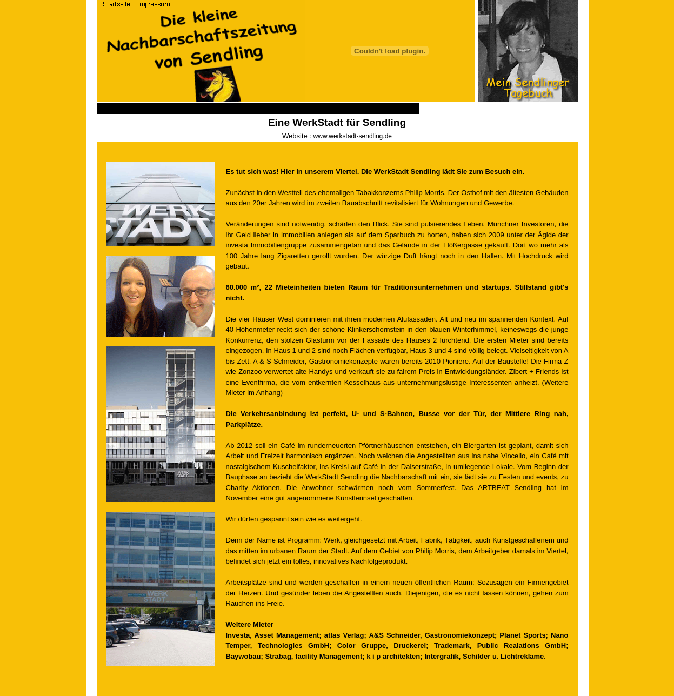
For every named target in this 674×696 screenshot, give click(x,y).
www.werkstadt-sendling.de (352, 136)
